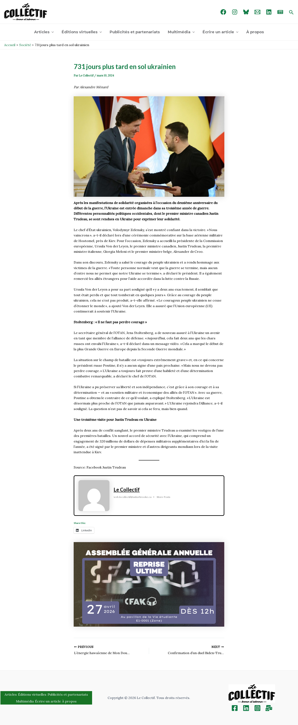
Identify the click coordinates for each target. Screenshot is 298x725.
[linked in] (269, 12)
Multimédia (181, 32)
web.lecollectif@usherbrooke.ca (132, 497)
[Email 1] (257, 12)
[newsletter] (280, 12)
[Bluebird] (246, 12)
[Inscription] (269, 708)
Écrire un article (220, 32)
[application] (53, 32)
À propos (254, 32)
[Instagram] (235, 12)
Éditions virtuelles (82, 32)
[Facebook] (223, 12)
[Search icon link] (291, 12)
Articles (45, 32)
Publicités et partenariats (135, 32)
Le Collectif (127, 490)
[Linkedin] (246, 708)
